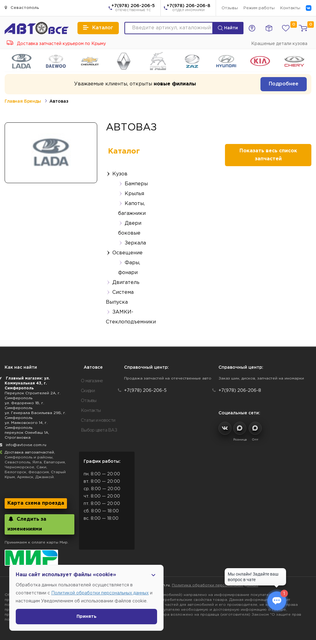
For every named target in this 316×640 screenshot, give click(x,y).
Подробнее (283, 84)
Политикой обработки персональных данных (100, 593)
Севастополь (22, 8)
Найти (228, 28)
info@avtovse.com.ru (26, 445)
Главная (14, 101)
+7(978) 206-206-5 (133, 8)
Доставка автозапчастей (29, 452)
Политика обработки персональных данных (215, 585)
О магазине (92, 381)
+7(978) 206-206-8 (188, 8)
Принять (87, 616)
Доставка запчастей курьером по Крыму (56, 44)
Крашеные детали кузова (279, 44)
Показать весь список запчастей (268, 155)
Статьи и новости (98, 420)
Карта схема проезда (35, 503)
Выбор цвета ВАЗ (99, 430)
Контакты (290, 8)
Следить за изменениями (26, 523)
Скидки (88, 391)
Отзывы (230, 8)
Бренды (32, 101)
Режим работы (259, 8)
